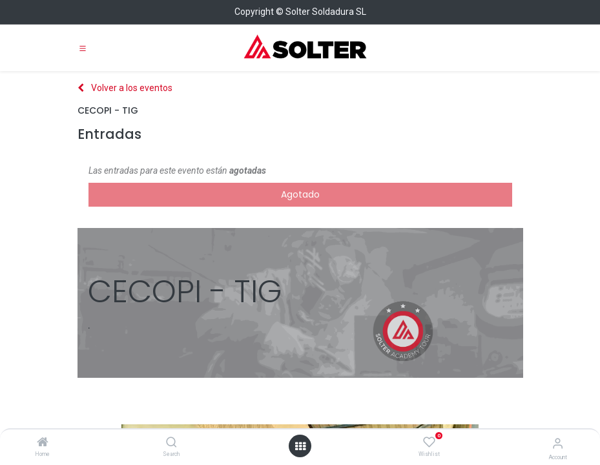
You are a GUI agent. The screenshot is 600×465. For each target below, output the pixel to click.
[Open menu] (300, 446)
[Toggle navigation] (83, 48)
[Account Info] (558, 443)
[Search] (171, 443)
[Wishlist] (429, 442)
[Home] (42, 443)
